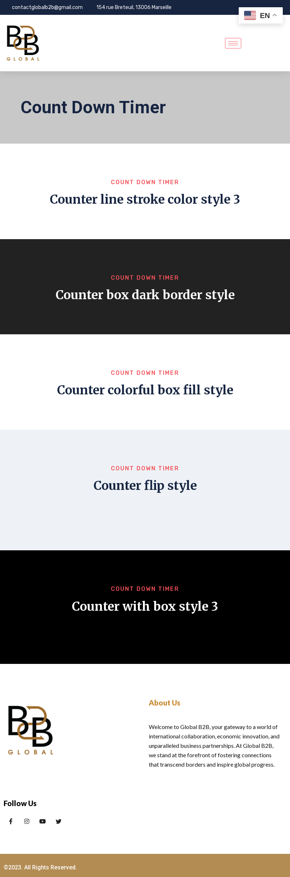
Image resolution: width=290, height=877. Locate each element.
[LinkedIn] (42, 809)
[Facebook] (10, 809)
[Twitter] (26, 809)
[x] (58, 809)
